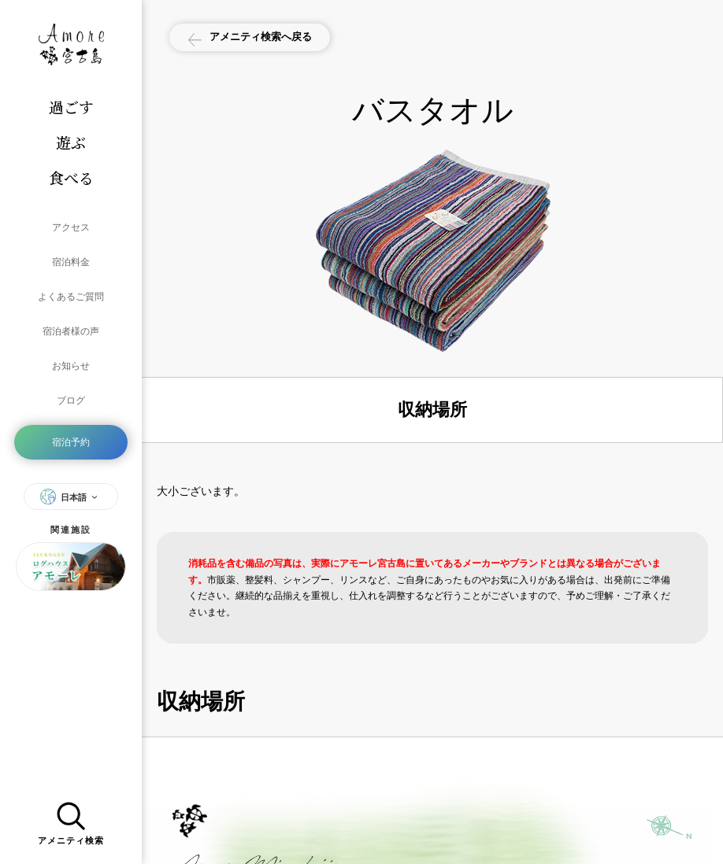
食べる (71, 177)
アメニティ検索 (71, 820)
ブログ (71, 366)
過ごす (71, 106)
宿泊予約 (71, 402)
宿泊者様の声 (71, 310)
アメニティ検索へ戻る (262, 38)
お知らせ (71, 338)
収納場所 (432, 409)
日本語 (71, 454)
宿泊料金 (71, 253)
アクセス (71, 225)
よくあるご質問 (71, 281)
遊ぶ (71, 142)
